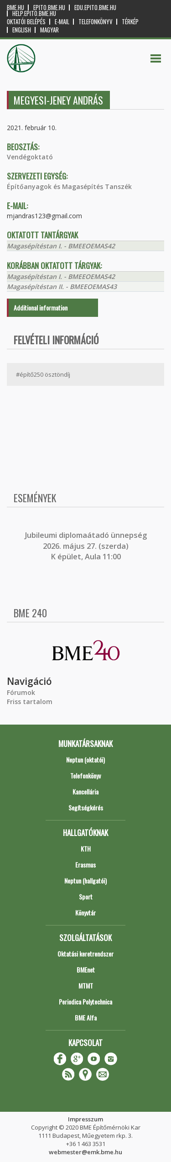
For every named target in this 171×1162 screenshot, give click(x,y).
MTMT (85, 985)
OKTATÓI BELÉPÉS (26, 22)
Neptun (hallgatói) (85, 880)
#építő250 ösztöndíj (43, 374)
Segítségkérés (85, 807)
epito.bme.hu (49, 8)
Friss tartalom (29, 701)
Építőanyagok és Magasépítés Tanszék (69, 186)
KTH (86, 848)
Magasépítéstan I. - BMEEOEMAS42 (61, 246)
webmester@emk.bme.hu (85, 1152)
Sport (86, 896)
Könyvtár (85, 912)
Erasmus (85, 864)
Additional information (40, 307)
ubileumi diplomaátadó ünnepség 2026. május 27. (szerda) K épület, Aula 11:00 (87, 546)
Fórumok (21, 692)
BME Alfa (86, 1017)
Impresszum (85, 1119)
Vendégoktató (30, 156)
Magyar (49, 30)
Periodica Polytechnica (85, 1001)
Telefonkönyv (95, 22)
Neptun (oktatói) (85, 759)
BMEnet (86, 969)
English (21, 30)
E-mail (62, 22)
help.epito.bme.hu (34, 13)
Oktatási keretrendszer (85, 953)
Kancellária (85, 791)
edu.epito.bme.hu (95, 8)
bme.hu (15, 8)
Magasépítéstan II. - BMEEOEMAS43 (62, 286)
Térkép (130, 22)
